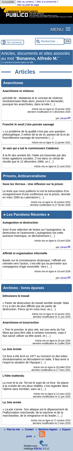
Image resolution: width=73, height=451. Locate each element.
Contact (28, 429)
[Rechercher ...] (49, 41)
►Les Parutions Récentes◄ (26, 215)
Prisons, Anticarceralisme (24, 176)
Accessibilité (8, 2)
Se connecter (14, 42)
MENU (56, 29)
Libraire (64, 118)
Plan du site (12, 429)
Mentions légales (47, 429)
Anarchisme (13, 83)
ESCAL (38, 448)
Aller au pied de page (28, 5)
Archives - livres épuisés (23, 288)
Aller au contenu (25, 1)
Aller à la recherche (46, 1)
